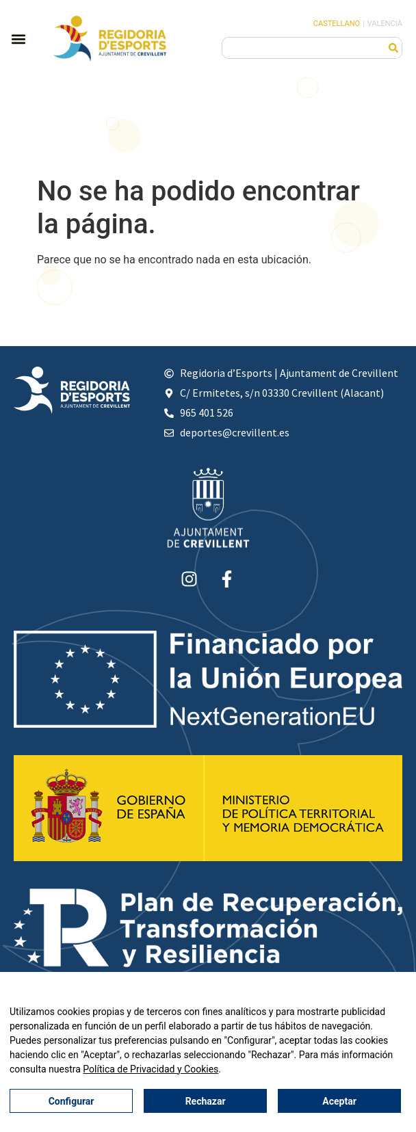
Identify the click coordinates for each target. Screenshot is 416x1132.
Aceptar (339, 1101)
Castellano (336, 23)
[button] (18, 38)
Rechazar (205, 1101)
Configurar (71, 1101)
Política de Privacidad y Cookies (150, 1069)
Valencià (384, 23)
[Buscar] (393, 48)
